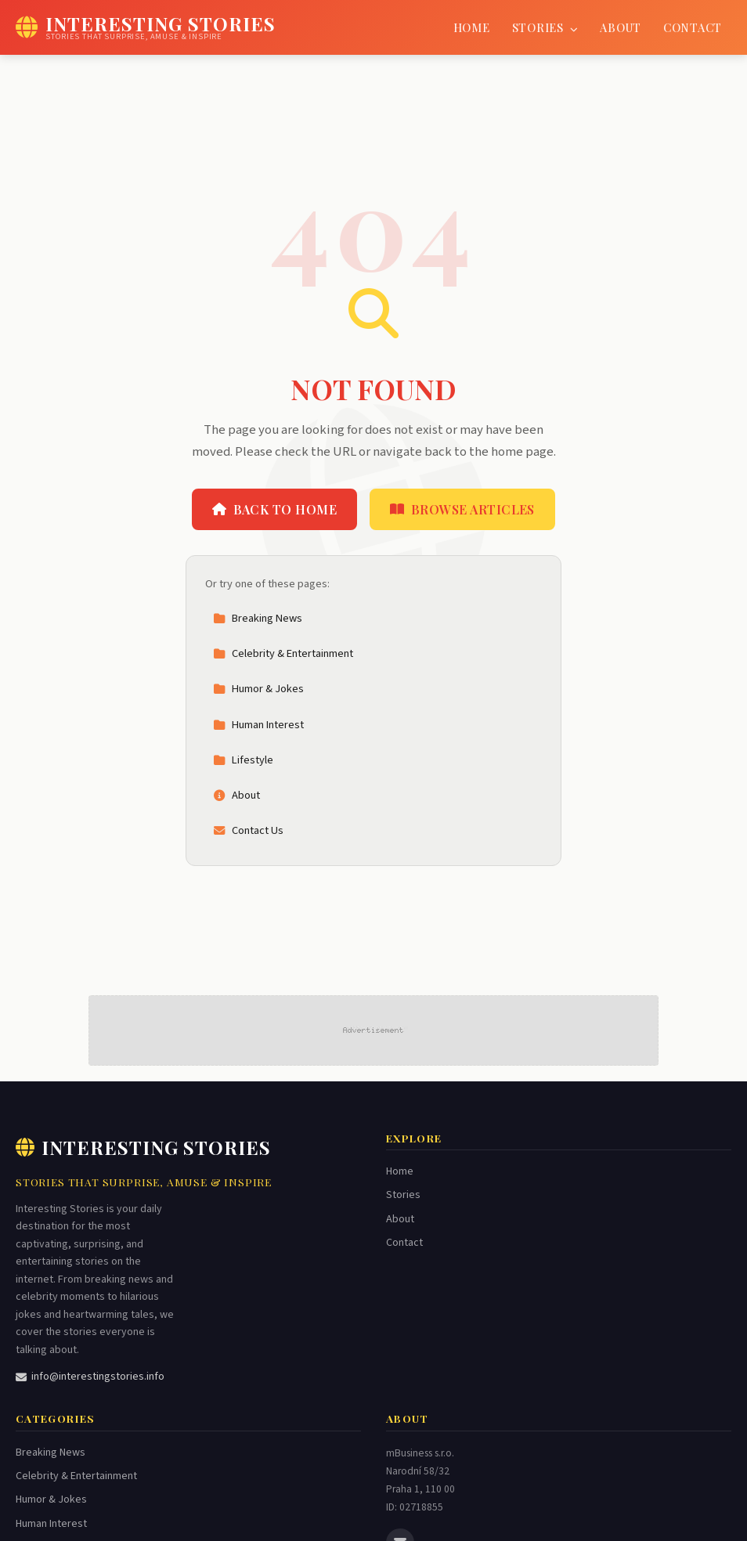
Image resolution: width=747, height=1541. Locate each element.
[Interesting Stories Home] (146, 27)
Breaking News (257, 618)
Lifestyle (243, 760)
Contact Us (248, 830)
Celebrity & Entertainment (283, 653)
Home (471, 27)
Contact (692, 27)
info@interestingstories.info (90, 1376)
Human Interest (258, 724)
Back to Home (274, 509)
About (620, 27)
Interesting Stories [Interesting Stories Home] (143, 1147)
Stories (545, 27)
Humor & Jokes (258, 688)
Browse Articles (462, 509)
